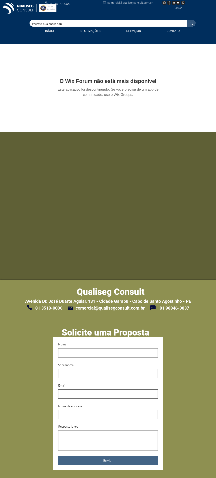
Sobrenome (66, 365)
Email (61, 385)
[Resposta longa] (108, 440)
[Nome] (106, 352)
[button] (134, 31)
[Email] (106, 394)
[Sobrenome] (106, 373)
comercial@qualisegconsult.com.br (130, 2)
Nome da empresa (70, 406)
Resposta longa (68, 426)
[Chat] (153, 308)
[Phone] (29, 307)
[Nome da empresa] (106, 414)
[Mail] (70, 308)
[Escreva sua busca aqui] (105, 24)
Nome (62, 344)
